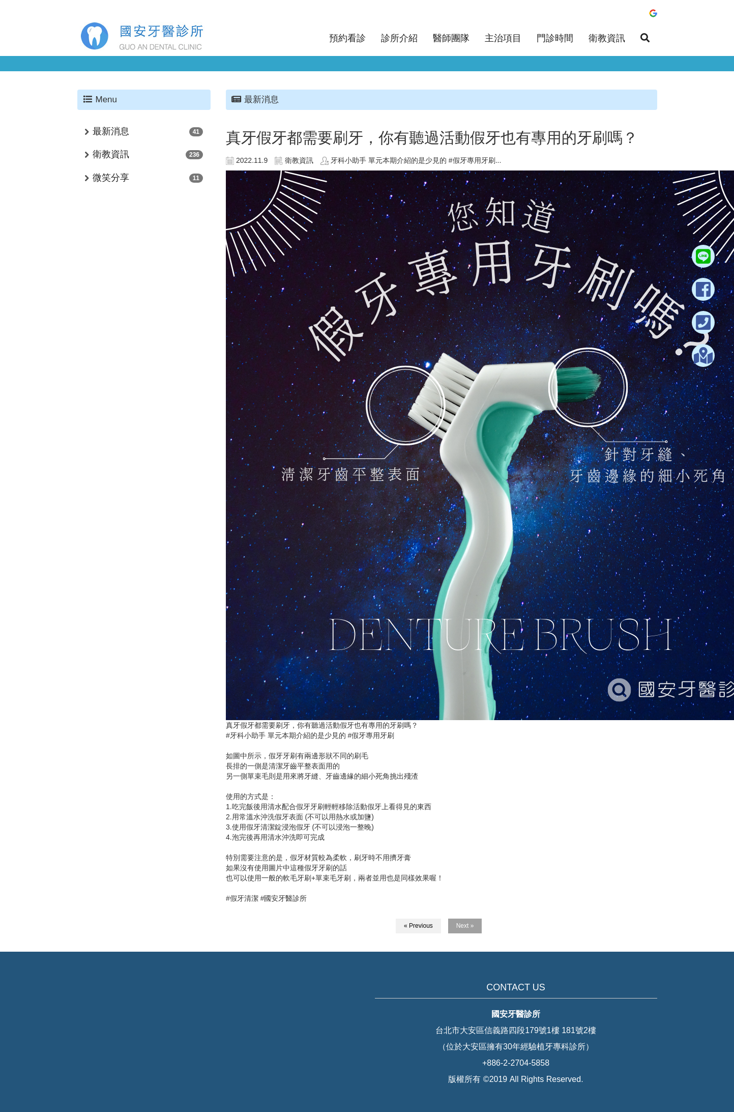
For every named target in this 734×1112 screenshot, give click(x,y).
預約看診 (347, 38)
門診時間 (555, 38)
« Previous (418, 925)
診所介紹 (399, 38)
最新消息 (111, 131)
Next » (465, 925)
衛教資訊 (607, 38)
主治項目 (503, 38)
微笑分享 (111, 178)
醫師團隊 (451, 38)
